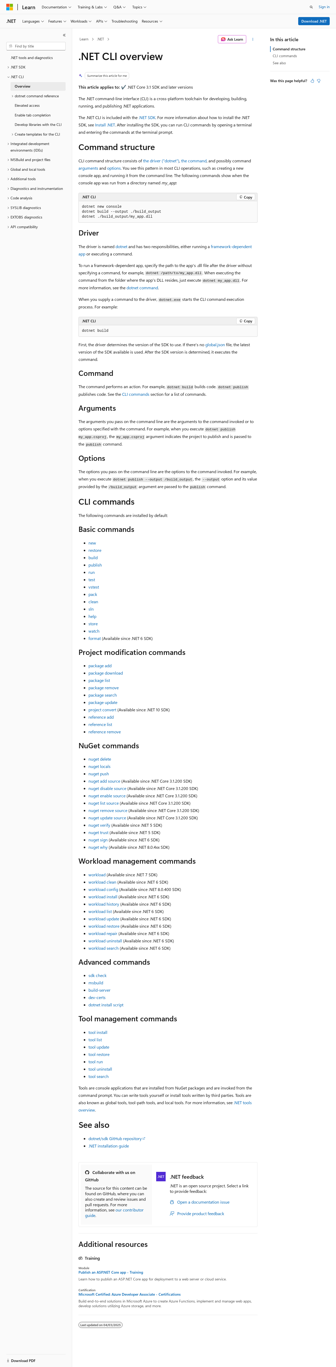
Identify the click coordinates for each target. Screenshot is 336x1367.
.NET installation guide (108, 1146)
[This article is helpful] (312, 81)
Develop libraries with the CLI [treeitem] (38, 124)
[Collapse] (64, 35)
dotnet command (142, 287)
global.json (215, 344)
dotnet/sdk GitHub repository (115, 1138)
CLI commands (135, 394)
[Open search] (311, 7)
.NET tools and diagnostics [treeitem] (31, 57)
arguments (88, 168)
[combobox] (36, 46)
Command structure (289, 48)
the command (194, 160)
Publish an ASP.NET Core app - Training (110, 1272)
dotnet (121, 246)
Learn (84, 38)
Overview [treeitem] (22, 86)
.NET (100, 38)
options (114, 168)
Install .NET (105, 124)
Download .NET (314, 21)
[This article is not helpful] (319, 81)
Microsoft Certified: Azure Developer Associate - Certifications (129, 1294)
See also (279, 62)
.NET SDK (147, 117)
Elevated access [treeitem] (27, 105)
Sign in (324, 6)
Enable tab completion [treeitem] (33, 115)
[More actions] (253, 39)
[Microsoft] (9, 7)
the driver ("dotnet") (161, 160)
